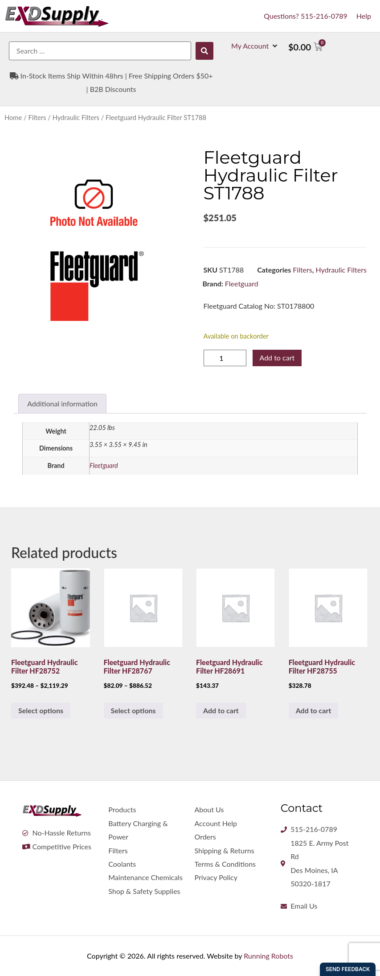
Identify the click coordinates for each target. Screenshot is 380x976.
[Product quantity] (225, 358)
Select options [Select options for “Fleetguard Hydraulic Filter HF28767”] (133, 710)
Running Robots (268, 955)
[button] (255, 46)
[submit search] (204, 51)
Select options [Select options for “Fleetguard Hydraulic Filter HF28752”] (40, 710)
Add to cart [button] (221, 710)
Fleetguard (241, 283)
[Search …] (100, 50)
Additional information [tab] (62, 403)
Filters (37, 117)
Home (13, 117)
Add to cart (277, 357)
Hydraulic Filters (76, 117)
